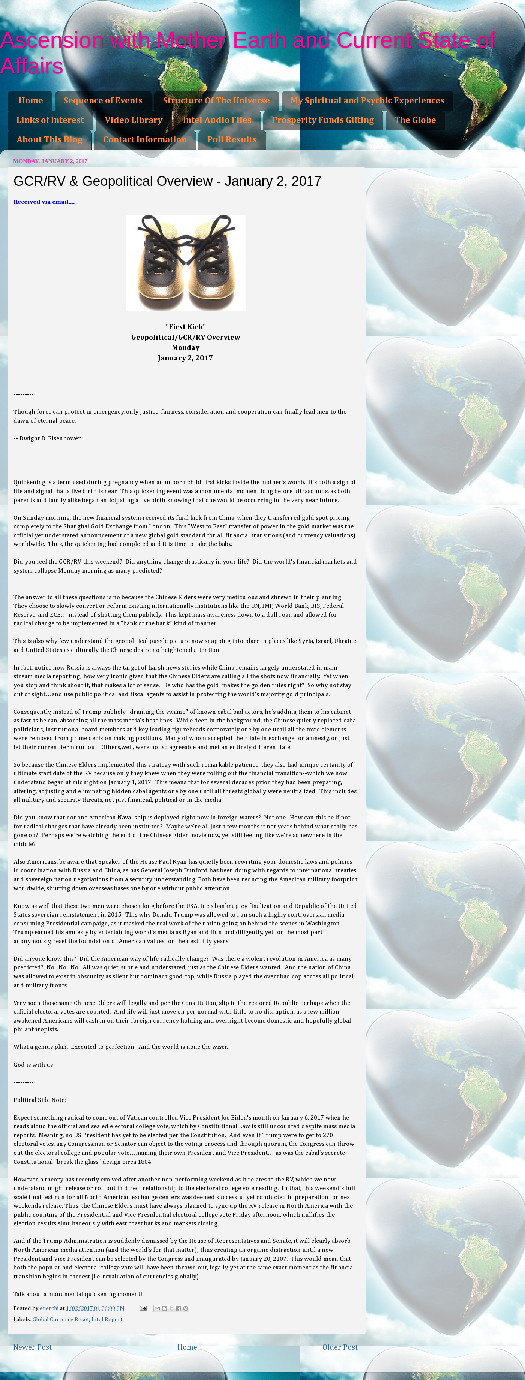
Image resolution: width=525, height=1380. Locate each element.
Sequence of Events (103, 100)
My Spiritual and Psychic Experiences (367, 100)
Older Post (340, 1347)
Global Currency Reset (61, 1319)
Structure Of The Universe (216, 100)
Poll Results (232, 139)
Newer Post (32, 1347)
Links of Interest (50, 120)
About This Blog (49, 139)
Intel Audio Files (217, 120)
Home (31, 100)
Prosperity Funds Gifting (323, 120)
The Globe (415, 120)
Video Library (133, 120)
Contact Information (145, 139)
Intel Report (107, 1319)
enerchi (50, 1308)
